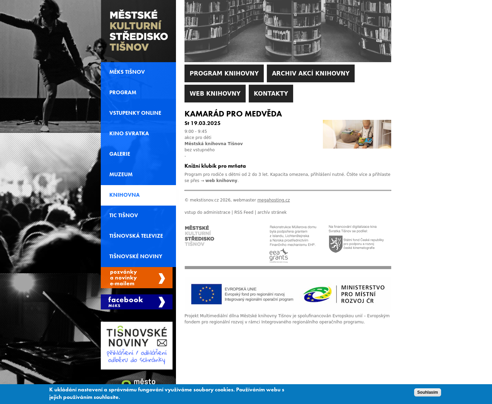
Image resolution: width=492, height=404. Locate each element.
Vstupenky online (135, 113)
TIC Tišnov (123, 215)
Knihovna (124, 195)
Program (122, 92)
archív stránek (272, 212)
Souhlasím (427, 393)
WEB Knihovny (215, 93)
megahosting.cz (273, 200)
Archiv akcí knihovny (311, 73)
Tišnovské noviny (135, 256)
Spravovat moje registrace (137, 277)
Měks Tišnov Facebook (137, 301)
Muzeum (121, 174)
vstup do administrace (207, 212)
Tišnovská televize (136, 236)
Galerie (119, 154)
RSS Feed (244, 212)
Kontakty (271, 93)
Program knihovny (224, 73)
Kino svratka (129, 133)
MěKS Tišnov (127, 72)
